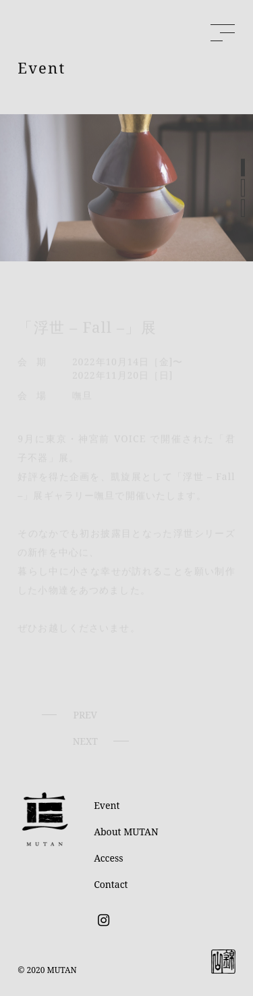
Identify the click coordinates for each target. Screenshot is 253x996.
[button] (243, 170)
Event (106, 805)
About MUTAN (126, 831)
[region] (126, 190)
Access (108, 857)
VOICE (128, 446)
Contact (111, 884)
